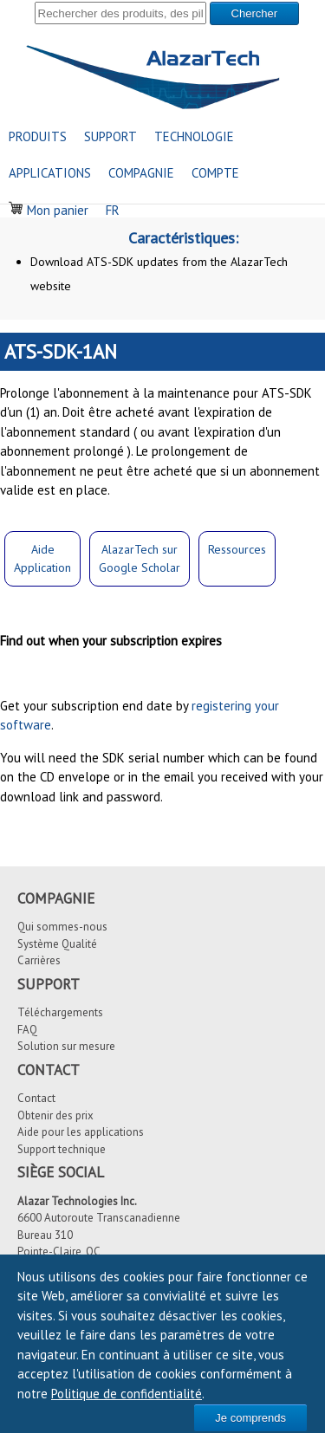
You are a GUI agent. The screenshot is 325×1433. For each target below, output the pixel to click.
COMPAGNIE (141, 173)
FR (113, 210)
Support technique (61, 1149)
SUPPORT (110, 136)
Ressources (237, 549)
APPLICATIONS (50, 173)
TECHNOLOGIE (194, 136)
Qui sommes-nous (62, 926)
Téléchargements (60, 1012)
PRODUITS (38, 136)
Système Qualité (57, 944)
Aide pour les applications (80, 1132)
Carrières (39, 960)
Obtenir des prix (55, 1115)
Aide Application (42, 558)
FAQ (27, 1029)
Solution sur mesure (66, 1046)
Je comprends (250, 1417)
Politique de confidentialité (126, 1393)
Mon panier (48, 210)
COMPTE (215, 173)
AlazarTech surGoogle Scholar (139, 558)
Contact (36, 1098)
